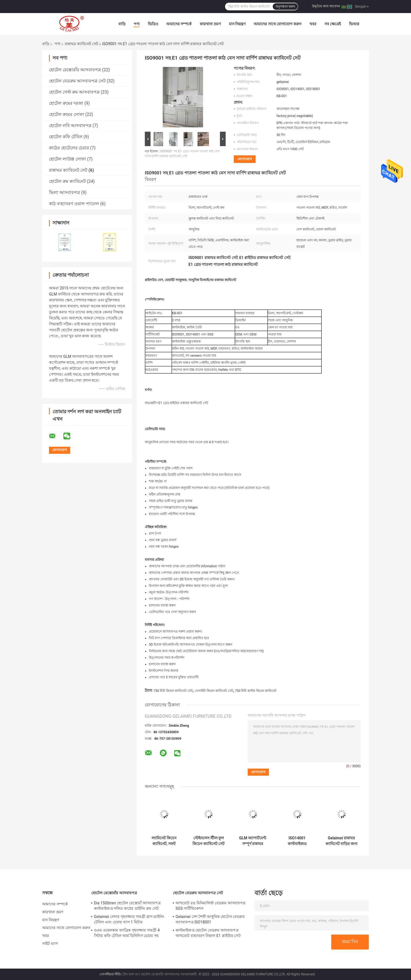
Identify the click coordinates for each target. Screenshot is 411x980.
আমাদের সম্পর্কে (179, 24)
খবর (312, 24)
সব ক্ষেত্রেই (332, 24)
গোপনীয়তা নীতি (110, 974)
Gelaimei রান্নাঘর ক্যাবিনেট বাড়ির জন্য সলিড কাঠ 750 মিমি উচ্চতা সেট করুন (342, 841)
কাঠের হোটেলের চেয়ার (69, 147)
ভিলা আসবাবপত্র (64, 192)
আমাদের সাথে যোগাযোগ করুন (277, 24)
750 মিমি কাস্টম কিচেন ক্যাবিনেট (256, 691)
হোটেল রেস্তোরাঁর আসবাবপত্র (75, 69)
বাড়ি (121, 24)
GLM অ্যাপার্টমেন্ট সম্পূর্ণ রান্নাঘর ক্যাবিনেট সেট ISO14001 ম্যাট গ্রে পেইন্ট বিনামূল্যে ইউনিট (253, 841)
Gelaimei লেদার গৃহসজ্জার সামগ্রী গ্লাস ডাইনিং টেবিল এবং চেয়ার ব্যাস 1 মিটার (129, 919)
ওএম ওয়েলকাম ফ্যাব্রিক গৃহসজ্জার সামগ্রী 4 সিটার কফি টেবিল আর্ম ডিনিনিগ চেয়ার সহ (127, 933)
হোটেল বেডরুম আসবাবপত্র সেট (77, 81)
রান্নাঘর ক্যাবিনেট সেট (81, 44)
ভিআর (354, 24)
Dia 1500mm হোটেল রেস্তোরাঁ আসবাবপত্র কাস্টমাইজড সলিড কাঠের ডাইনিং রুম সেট (127, 906)
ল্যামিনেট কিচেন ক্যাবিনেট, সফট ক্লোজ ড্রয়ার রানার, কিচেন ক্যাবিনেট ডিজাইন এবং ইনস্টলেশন (163, 841)
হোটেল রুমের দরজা (66, 103)
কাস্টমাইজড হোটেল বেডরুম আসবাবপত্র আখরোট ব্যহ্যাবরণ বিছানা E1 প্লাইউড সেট (208, 933)
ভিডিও (153, 24)
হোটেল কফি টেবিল (65, 136)
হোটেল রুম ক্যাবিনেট (67, 181)
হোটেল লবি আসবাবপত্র (70, 125)
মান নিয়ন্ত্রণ (237, 24)
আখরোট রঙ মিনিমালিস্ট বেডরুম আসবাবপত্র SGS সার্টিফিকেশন (210, 906)
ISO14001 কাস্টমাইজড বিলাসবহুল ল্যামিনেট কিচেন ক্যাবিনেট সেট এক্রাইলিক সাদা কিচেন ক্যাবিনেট (297, 841)
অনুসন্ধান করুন (285, 6)
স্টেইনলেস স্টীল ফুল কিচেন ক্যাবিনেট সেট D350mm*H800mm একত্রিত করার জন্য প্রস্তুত (208, 841)
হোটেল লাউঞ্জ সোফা (67, 159)
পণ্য (137, 24)
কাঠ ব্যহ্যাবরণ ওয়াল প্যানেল (74, 203)
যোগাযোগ (244, 159)
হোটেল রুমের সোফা (66, 114)
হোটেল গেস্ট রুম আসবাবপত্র (74, 92)
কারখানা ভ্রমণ (210, 24)
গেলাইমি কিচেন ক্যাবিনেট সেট (214, 691)
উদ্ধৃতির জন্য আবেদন (326, 6)
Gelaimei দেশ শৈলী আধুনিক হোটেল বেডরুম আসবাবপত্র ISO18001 (210, 919)
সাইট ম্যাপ (50, 943)
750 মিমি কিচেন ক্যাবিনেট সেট (173, 691)
